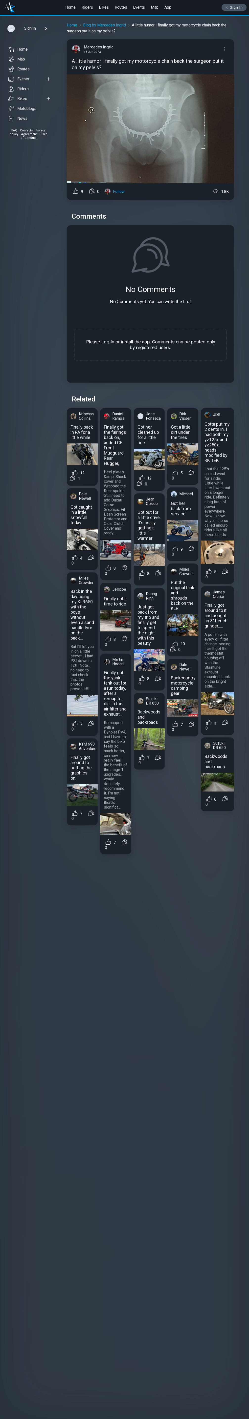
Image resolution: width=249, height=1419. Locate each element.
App (167, 7)
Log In (107, 342)
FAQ (14, 130)
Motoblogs (22, 108)
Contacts (26, 130)
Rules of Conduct (34, 136)
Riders (87, 7)
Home (70, 7)
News (17, 118)
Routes (121, 7)
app (146, 342)
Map (154, 7)
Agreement (29, 134)
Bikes (104, 7)
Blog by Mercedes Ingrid (104, 25)
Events (139, 7)
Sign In (234, 7)
